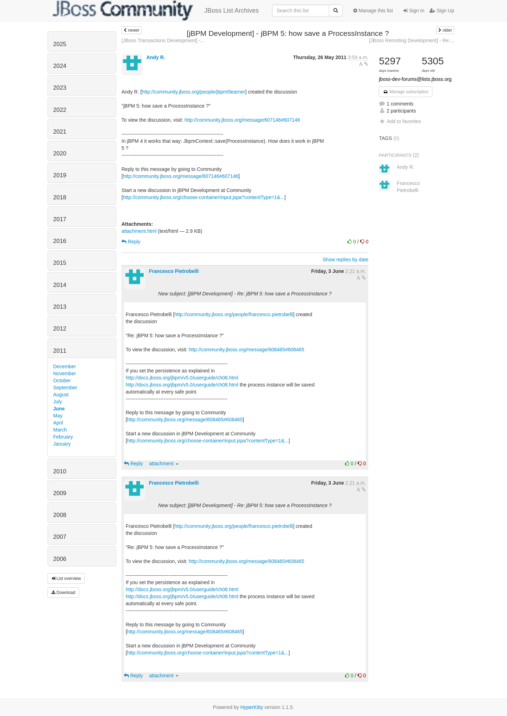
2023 (59, 87)
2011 (59, 350)
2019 (59, 175)
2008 (59, 515)
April (58, 423)
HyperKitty (251, 707)
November (64, 373)
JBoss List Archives (156, 10)
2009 (59, 493)
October (62, 380)
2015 (59, 263)
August (61, 394)
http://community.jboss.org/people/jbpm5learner (193, 92)
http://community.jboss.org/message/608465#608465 (246, 349)
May (57, 415)
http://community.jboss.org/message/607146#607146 (242, 120)
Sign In (413, 10)
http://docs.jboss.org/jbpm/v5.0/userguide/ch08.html (182, 378)
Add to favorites (400, 121)
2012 (59, 328)
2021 (59, 131)
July (57, 401)
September (65, 387)
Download (63, 592)
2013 (59, 306)
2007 (59, 536)
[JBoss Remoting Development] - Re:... (411, 40)
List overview (66, 578)
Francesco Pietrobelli (174, 271)
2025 (59, 44)
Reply (130, 241)
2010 (59, 471)
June (59, 408)
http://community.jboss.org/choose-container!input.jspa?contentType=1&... (203, 197)
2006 (59, 559)
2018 (59, 197)
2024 (59, 66)
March (60, 430)
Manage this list (373, 10)
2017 (59, 219)
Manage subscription (405, 91)
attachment (164, 463)
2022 (59, 110)
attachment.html (139, 231)
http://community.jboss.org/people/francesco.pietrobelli (234, 314)
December (64, 366)
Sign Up (442, 10)
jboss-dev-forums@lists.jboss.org (415, 79)
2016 (59, 241)
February (63, 437)
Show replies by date (345, 259)
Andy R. (155, 57)
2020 (59, 153)
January (62, 444)
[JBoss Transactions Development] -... (163, 40)
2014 (59, 285)
